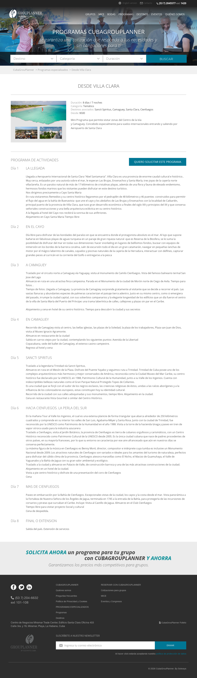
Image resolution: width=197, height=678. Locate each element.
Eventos (156, 14)
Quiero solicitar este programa (157, 162)
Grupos (90, 14)
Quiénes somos (175, 14)
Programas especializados (53, 70)
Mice (101, 14)
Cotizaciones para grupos (113, 591)
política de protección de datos (171, 654)
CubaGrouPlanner (23, 70)
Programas (126, 14)
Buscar (166, 59)
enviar (170, 645)
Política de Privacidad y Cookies (71, 602)
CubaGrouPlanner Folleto (172, 623)
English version (130, 3)
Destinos (142, 14)
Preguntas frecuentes (66, 596)
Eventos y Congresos (111, 602)
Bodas (111, 14)
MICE (103, 596)
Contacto (147, 3)
